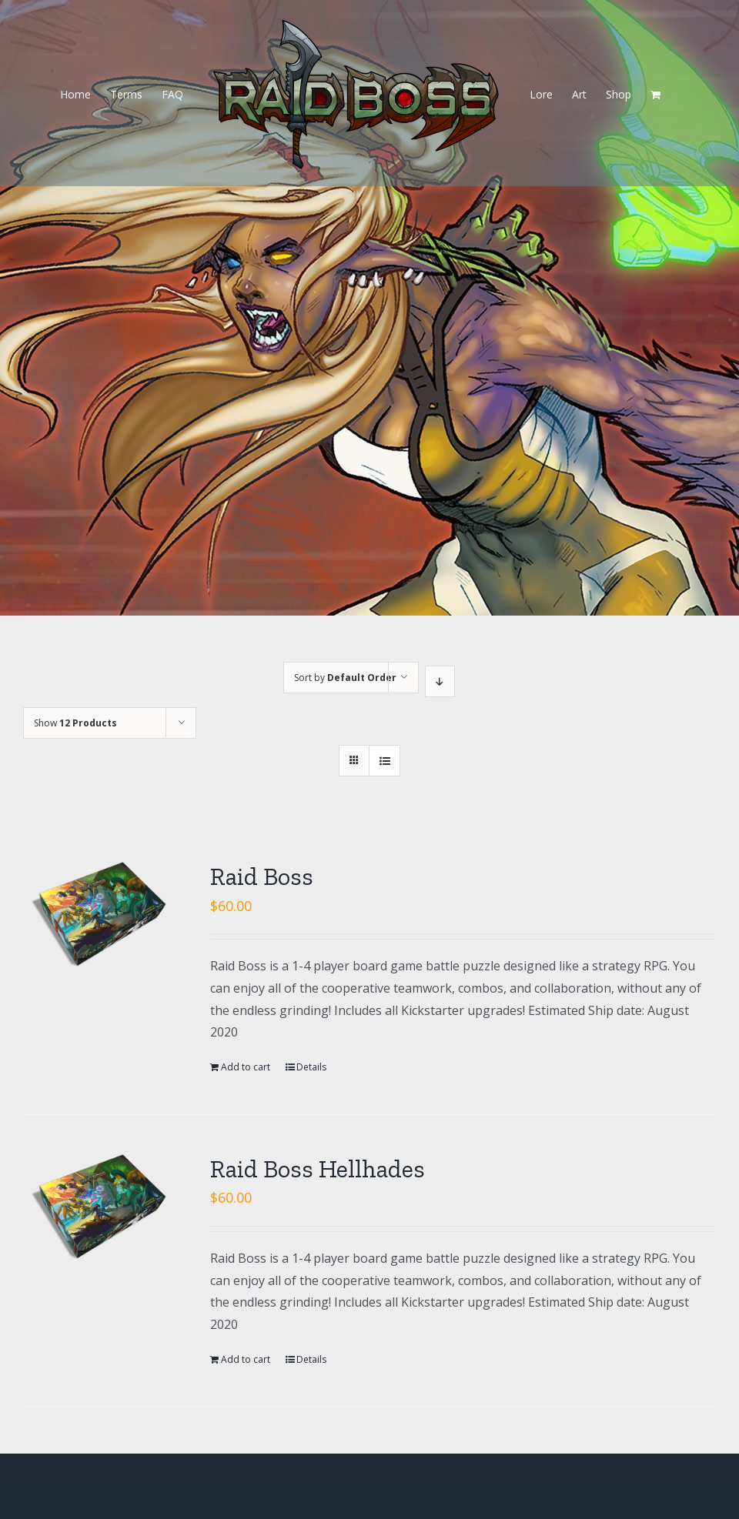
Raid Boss (261, 876)
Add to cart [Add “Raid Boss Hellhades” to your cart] (245, 1359)
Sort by (345, 677)
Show (75, 722)
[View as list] (385, 761)
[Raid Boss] (102, 914)
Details (311, 1066)
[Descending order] (440, 681)
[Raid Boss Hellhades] (102, 1206)
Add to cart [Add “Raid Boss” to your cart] (245, 1066)
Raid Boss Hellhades (317, 1168)
